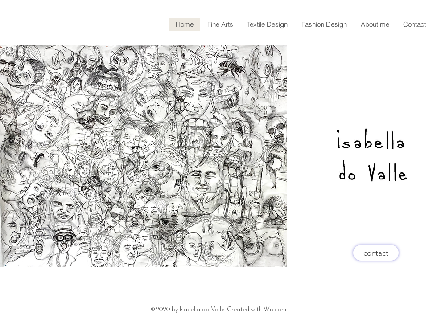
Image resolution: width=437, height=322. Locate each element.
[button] (267, 24)
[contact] (376, 253)
